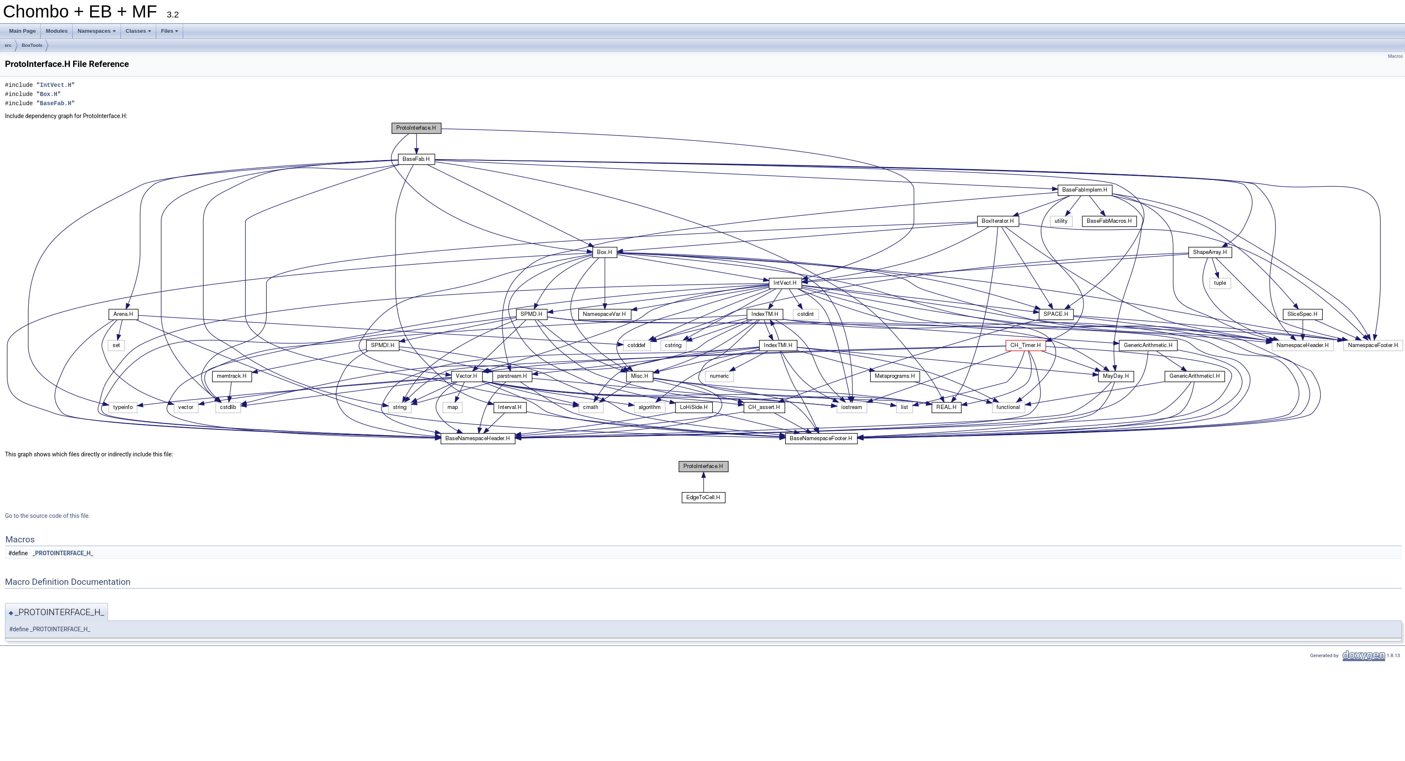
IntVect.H (55, 85)
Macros (1395, 56)
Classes (139, 33)
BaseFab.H (55, 103)
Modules (57, 31)
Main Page (22, 31)
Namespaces (97, 33)
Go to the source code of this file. (47, 515)
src (8, 45)
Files (170, 33)
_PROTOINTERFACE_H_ (62, 553)
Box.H (48, 94)
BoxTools (32, 45)
